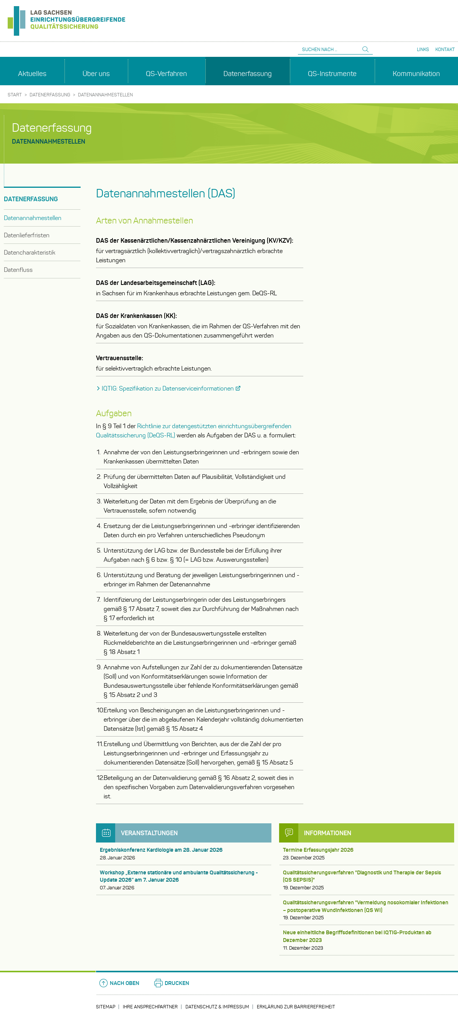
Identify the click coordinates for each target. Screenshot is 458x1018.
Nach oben (118, 983)
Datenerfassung (50, 95)
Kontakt (445, 49)
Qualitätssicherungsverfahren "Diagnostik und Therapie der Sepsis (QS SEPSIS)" (367, 880)
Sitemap (105, 1007)
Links (423, 49)
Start (15, 95)
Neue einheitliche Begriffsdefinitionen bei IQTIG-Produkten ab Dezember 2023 (367, 940)
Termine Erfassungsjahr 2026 (367, 853)
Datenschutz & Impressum (217, 1007)
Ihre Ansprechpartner (150, 1007)
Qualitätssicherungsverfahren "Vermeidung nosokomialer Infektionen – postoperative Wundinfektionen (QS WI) (367, 910)
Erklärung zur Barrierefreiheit (296, 1007)
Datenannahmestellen (105, 95)
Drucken (171, 983)
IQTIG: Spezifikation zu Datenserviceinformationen (168, 388)
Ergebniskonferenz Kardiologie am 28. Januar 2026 (184, 853)
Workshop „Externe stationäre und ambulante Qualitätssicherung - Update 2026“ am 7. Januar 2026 (184, 880)
